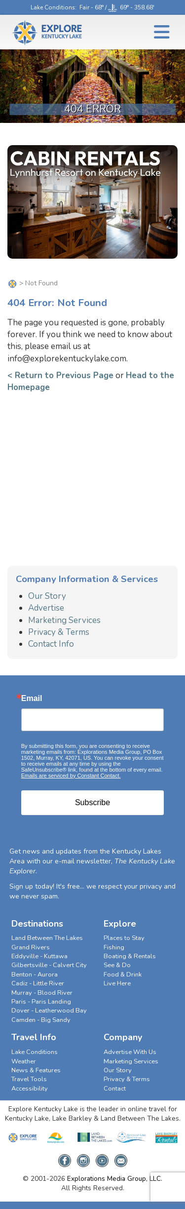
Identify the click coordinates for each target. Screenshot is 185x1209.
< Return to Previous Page (60, 375)
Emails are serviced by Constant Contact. (71, 776)
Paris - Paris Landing (41, 1001)
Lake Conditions (53, 7)
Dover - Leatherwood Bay (49, 1010)
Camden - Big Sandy (41, 1019)
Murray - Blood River (42, 992)
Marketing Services (64, 620)
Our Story (47, 596)
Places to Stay (124, 938)
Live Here (117, 983)
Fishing (114, 947)
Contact (115, 1088)
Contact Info (51, 644)
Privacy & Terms (58, 632)
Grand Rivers (30, 947)
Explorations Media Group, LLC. (114, 1178)
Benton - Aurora (34, 974)
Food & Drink (123, 974)
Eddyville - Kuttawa (39, 956)
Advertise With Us (130, 1052)
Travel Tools (29, 1079)
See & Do (117, 965)
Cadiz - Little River (37, 983)
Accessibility (29, 1088)
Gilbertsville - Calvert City (49, 965)
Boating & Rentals (130, 956)
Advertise (46, 608)
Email (31, 698)
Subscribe (92, 802)
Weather (23, 1061)
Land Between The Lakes (47, 938)
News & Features (36, 1070)
